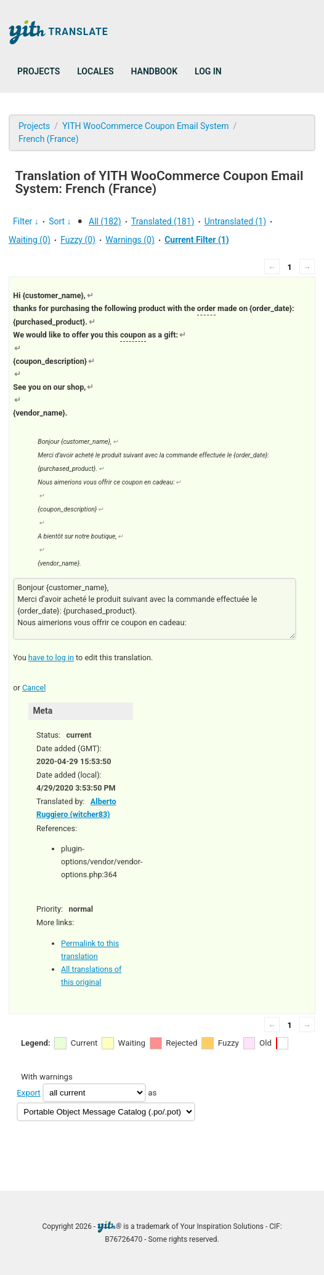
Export (28, 1092)
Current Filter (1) (196, 240)
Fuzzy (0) (77, 240)
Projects (38, 71)
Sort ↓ (60, 221)
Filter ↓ (26, 221)
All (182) (105, 221)
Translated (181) (163, 221)
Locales (95, 71)
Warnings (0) (130, 240)
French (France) (48, 139)
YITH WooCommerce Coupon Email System (145, 126)
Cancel (34, 687)
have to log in (51, 657)
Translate (58, 32)
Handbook (154, 71)
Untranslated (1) (235, 221)
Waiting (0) (30, 240)
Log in (208, 71)
